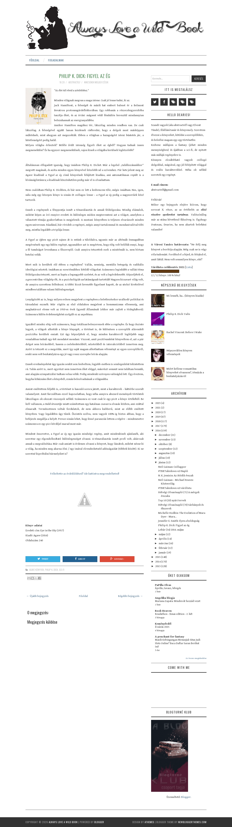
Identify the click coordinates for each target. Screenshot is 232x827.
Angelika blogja (165, 598)
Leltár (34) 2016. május (171, 529)
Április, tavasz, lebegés (168, 588)
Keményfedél (163, 623)
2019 (158, 416)
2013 (158, 566)
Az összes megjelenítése (196, 658)
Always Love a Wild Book (63, 822)
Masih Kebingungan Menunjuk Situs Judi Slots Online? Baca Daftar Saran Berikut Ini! (177, 643)
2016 (158, 430)
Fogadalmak (56, 60)
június (162, 462)
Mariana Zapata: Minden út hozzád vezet (177, 601)
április (163, 538)
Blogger (186, 797)
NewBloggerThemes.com (192, 822)
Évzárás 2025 (162, 627)
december (165, 435)
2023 (158, 403)
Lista (189, 267)
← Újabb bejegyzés (37, 596)
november (165, 439)
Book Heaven (163, 610)
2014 (158, 561)
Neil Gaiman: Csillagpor (172, 466)
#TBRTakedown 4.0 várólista (174, 488)
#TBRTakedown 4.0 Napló (173, 471)
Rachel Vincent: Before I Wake (184, 332)
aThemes (149, 822)
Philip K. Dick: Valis (178, 314)
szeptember (166, 448)
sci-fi (61, 569)
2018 (158, 421)
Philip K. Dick (51, 569)
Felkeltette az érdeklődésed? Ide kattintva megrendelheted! (84, 473)
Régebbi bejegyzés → (130, 596)
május (162, 534)
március (164, 543)
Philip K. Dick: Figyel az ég (84, 75)
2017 (158, 426)
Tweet (42, 558)
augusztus (164, 453)
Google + (117, 558)
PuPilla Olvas (163, 585)
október (164, 444)
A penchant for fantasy (169, 636)
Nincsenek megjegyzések (96, 82)
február (163, 548)
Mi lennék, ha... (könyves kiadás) (185, 295)
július (162, 457)
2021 (158, 407)
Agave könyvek (36, 569)
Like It (80, 558)
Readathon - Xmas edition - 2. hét (173, 614)
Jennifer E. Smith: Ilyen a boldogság (178, 520)
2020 (158, 412)
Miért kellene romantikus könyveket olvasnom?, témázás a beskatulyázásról (185, 372)
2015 (158, 557)
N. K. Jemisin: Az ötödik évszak (175, 475)
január (163, 552)
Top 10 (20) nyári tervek (172, 500)
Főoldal (34, 60)
